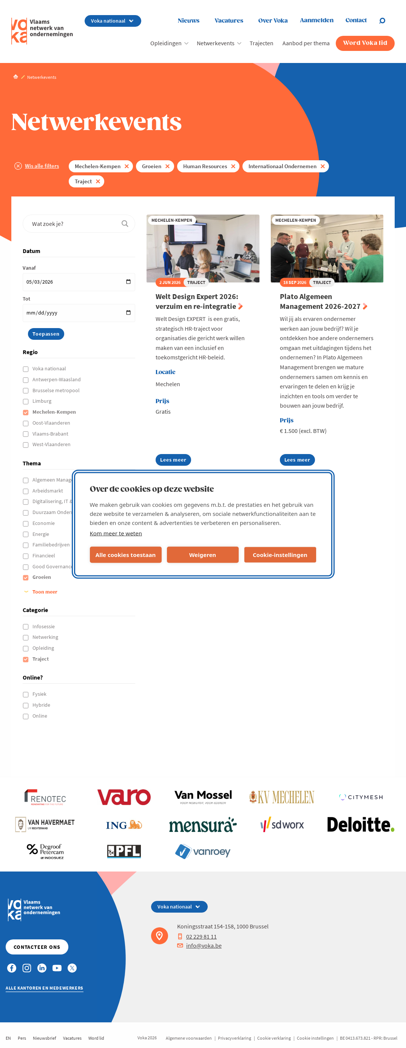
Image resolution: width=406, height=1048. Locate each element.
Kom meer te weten (116, 533)
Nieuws (188, 21)
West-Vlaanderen (52, 444)
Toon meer (44, 591)
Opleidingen (166, 43)
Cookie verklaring (274, 1038)
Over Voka (273, 21)
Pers (22, 1038)
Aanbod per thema (306, 43)
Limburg (42, 400)
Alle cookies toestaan (126, 555)
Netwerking (45, 637)
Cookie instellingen (315, 1038)
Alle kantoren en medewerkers (44, 988)
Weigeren (202, 555)
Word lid (96, 1038)
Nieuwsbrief (44, 1038)
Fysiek (40, 693)
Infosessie (44, 626)
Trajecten (261, 43)
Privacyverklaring (234, 1038)
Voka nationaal (49, 368)
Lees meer (173, 461)
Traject (83, 181)
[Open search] (387, 21)
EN (8, 1038)
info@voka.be (199, 945)
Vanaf (29, 267)
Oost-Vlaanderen (51, 422)
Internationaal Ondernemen (282, 166)
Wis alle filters (42, 165)
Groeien (151, 166)
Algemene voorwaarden (189, 1038)
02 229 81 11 (197, 936)
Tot (26, 298)
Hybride (41, 704)
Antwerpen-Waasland (57, 379)
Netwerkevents (216, 43)
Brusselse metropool (56, 390)
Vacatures (229, 21)
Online (40, 715)
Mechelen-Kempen (97, 166)
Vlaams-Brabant (50, 433)
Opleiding (43, 647)
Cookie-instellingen (280, 555)
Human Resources (205, 166)
